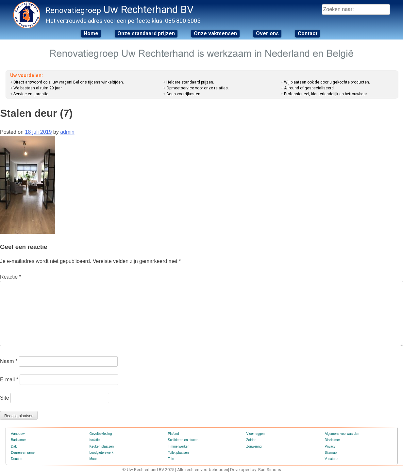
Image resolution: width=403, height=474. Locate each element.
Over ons (267, 33)
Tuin (171, 459)
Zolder (251, 440)
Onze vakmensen (215, 33)
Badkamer (18, 440)
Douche (16, 459)
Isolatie (95, 440)
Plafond (173, 434)
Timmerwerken (179, 446)
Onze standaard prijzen (146, 33)
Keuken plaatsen (102, 446)
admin (67, 132)
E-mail (9, 379)
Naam (8, 361)
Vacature (331, 459)
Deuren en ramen (24, 452)
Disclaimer (332, 440)
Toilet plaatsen (178, 452)
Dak (14, 446)
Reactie (10, 277)
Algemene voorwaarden (342, 434)
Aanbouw (18, 434)
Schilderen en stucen (183, 440)
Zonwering (254, 446)
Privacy (330, 446)
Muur (93, 459)
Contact (307, 33)
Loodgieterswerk (101, 452)
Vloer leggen (255, 434)
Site (4, 398)
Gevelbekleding (101, 434)
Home (91, 33)
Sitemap (331, 452)
